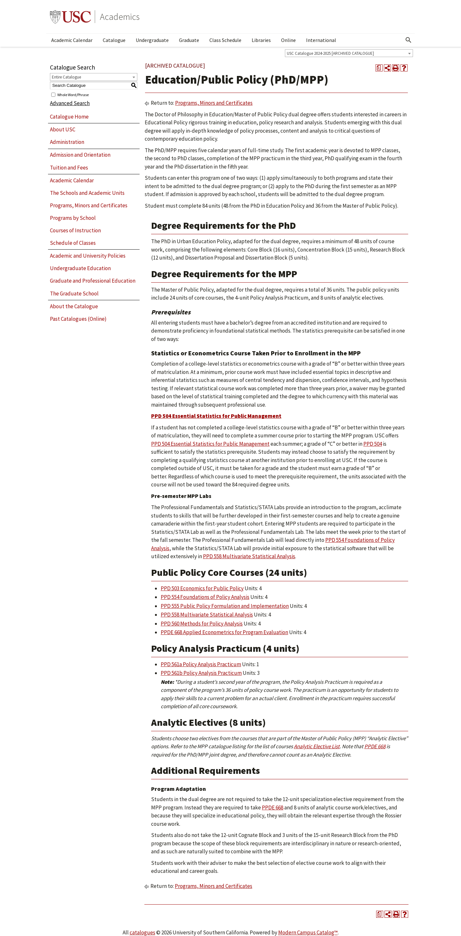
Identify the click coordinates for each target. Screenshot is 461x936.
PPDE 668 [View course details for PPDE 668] (374, 746)
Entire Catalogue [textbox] (66, 77)
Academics (120, 16)
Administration (67, 141)
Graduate (189, 40)
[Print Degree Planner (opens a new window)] (379, 67)
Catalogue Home (69, 116)
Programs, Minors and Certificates (88, 205)
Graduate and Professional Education (92, 280)
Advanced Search (70, 103)
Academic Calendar (72, 40)
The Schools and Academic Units (87, 192)
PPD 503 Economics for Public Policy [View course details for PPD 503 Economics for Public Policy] (202, 588)
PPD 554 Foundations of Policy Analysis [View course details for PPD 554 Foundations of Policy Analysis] (205, 597)
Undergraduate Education (80, 268)
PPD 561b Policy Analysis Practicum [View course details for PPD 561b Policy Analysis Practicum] (201, 672)
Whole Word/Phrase (73, 94)
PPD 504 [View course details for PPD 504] (372, 443)
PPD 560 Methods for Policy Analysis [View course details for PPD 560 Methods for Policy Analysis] (202, 623)
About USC (62, 129)
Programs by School (73, 217)
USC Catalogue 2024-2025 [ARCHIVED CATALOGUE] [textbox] (330, 53)
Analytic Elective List (317, 746)
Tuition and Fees (69, 167)
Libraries (261, 40)
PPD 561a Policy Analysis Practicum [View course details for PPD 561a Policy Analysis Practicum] (201, 664)
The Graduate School (74, 293)
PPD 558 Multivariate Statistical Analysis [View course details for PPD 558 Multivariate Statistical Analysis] (249, 556)
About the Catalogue (74, 306)
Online (288, 40)
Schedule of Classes (73, 242)
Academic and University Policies (87, 255)
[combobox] (349, 53)
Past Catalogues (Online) (78, 318)
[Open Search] (408, 40)
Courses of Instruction (75, 230)
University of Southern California (70, 17)
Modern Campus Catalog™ (308, 932)
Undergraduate (152, 40)
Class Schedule (225, 40)
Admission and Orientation (80, 154)
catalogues (142, 932)
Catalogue (114, 40)
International (321, 40)
